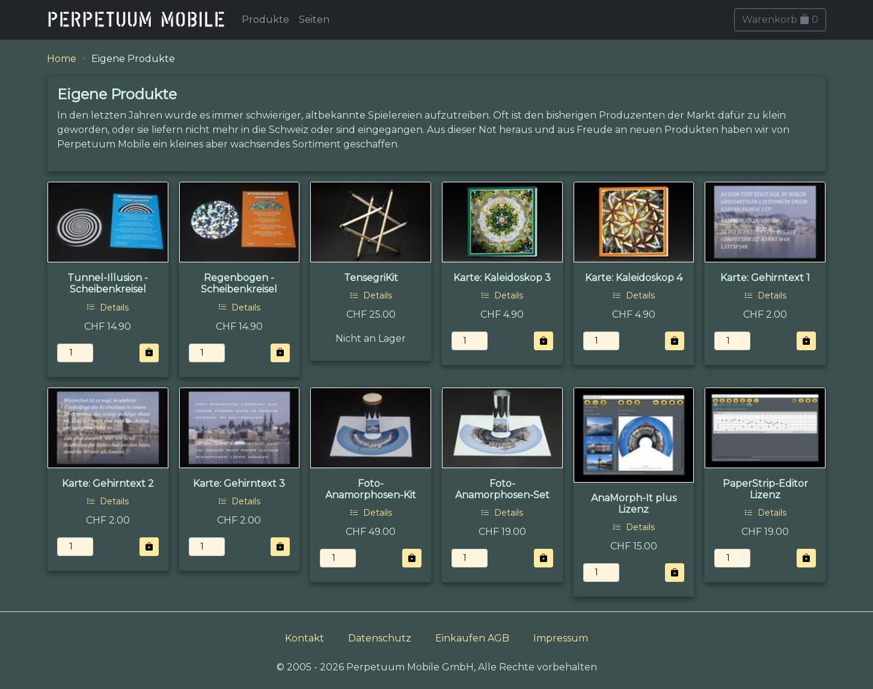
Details (108, 307)
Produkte (265, 19)
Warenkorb (780, 19)
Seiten (314, 19)
